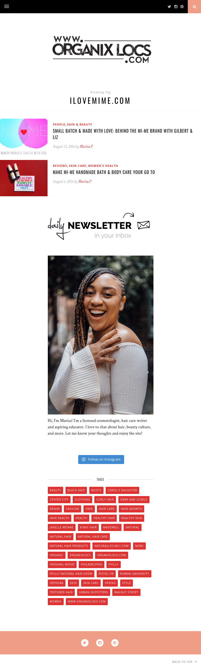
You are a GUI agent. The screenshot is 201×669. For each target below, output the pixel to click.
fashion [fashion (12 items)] (72, 509)
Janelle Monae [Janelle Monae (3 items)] (62, 527)
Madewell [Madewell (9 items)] (111, 527)
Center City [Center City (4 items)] (59, 499)
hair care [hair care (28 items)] (107, 509)
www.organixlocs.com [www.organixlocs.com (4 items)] (87, 601)
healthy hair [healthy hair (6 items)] (104, 518)
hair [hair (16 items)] (89, 509)
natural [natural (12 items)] (132, 527)
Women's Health (103, 166)
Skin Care (77, 166)
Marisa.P (86, 146)
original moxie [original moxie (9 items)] (62, 564)
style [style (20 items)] (126, 583)
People (59, 124)
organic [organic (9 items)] (56, 555)
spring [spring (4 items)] (110, 583)
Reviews (60, 166)
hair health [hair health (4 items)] (59, 518)
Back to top (184, 662)
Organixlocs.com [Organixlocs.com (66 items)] (111, 555)
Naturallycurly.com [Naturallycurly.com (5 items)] (112, 546)
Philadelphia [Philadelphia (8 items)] (91, 564)
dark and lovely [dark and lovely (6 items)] (134, 499)
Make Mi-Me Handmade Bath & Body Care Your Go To (104, 172)
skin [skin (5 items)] (73, 583)
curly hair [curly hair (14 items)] (105, 499)
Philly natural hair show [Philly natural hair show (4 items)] (71, 574)
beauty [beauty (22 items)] (55, 490)
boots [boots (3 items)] (96, 490)
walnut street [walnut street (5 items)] (126, 592)
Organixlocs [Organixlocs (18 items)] (80, 555)
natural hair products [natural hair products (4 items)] (69, 546)
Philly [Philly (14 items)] (114, 564)
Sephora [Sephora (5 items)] (57, 583)
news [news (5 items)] (139, 546)
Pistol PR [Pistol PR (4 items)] (106, 574)
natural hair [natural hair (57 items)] (61, 536)
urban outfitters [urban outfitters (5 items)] (93, 592)
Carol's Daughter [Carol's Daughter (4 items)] (122, 490)
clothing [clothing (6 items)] (82, 499)
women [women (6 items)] (56, 601)
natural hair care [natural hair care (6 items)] (93, 536)
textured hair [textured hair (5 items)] (61, 592)
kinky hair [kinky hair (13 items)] (88, 527)
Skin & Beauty (79, 124)
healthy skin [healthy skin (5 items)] (131, 518)
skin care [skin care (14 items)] (91, 583)
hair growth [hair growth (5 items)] (131, 509)
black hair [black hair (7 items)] (76, 490)
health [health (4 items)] (81, 518)
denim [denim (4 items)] (55, 509)
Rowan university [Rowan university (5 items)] (134, 574)
